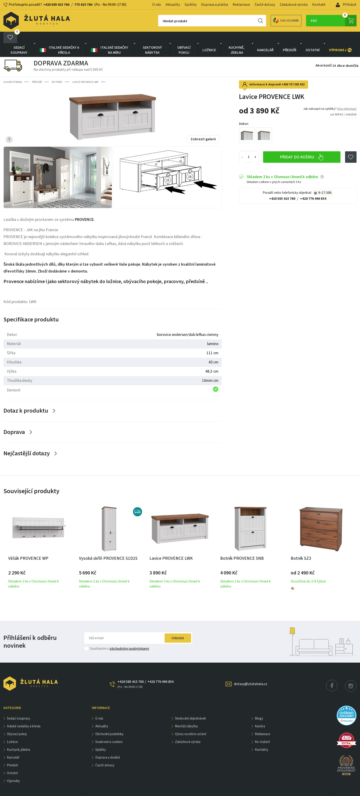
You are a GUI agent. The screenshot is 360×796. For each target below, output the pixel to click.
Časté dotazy (265, 4)
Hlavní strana (12, 71)
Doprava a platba (214, 4)
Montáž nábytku (186, 714)
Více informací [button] (347, 97)
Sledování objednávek (190, 707)
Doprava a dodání (107, 746)
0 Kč (334, 20)
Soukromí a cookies (109, 730)
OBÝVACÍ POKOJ (184, 39)
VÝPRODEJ (340, 38)
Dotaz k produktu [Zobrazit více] (25, 399)
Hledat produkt (159, 21)
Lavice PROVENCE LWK (85, 71)
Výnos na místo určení (190, 722)
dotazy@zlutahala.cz (250, 672)
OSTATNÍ (313, 38)
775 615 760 (83, 4)
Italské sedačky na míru (109, 39)
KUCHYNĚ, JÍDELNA (237, 39)
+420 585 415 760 (56, 4)
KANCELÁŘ (265, 38)
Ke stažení (262, 730)
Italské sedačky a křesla (59, 39)
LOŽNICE (209, 38)
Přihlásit (346, 4)
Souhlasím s (119, 637)
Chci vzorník (270, 20)
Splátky (191, 4)
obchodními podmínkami (129, 637)
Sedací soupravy (19, 39)
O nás (156, 4)
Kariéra (260, 714)
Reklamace (241, 4)
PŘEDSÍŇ (289, 38)
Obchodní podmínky (109, 722)
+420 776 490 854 (313, 187)
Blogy (259, 707)
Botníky (57, 71)
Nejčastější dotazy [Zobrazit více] (26, 442)
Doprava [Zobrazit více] (14, 420)
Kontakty (261, 738)
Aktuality (173, 4)
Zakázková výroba (294, 4)
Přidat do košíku (302, 146)
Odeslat (178, 626)
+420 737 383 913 (293, 73)
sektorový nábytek (152, 39)
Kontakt (319, 4)
